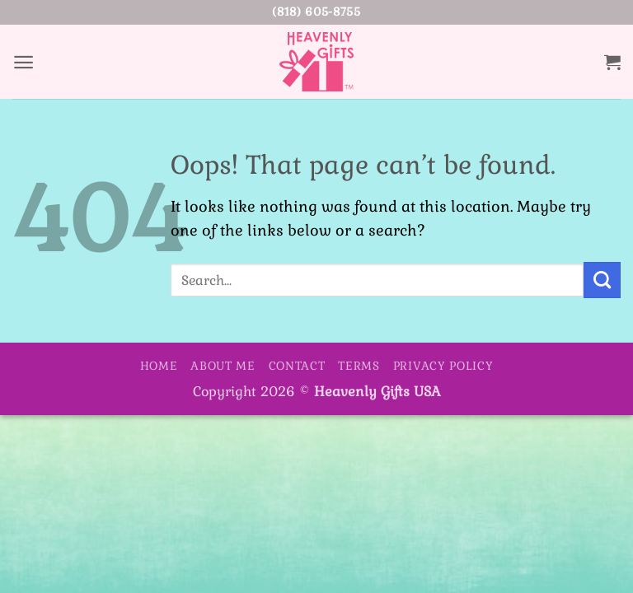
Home (159, 365)
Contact (297, 365)
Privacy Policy (443, 365)
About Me (223, 365)
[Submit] (602, 280)
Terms (359, 365)
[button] (23, 61)
